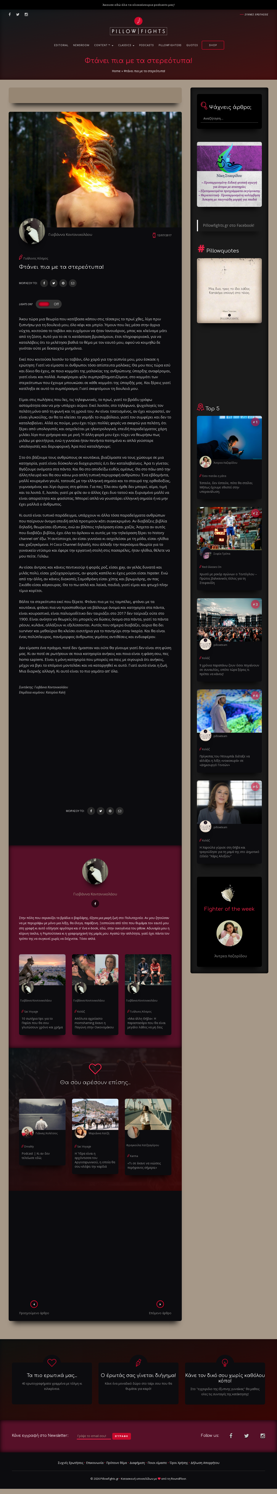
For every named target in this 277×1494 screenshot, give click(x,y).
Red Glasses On (211, 567)
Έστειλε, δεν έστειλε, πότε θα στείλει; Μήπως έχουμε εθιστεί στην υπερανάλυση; (226, 487)
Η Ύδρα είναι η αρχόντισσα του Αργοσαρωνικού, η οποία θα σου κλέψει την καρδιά (95, 1159)
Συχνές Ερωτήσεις (70, 1463)
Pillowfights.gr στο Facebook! (228, 225)
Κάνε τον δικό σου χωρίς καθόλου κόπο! (225, 1378)
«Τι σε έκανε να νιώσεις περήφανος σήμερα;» (144, 1165)
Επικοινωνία (94, 1463)
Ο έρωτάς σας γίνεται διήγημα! (138, 1375)
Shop (213, 45)
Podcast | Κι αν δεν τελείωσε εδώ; (36, 1155)
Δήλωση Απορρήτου (205, 1463)
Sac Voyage (31, 1011)
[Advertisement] (95, 1247)
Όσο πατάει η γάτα (214, 476)
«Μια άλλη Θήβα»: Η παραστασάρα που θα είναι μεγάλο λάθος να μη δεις (146, 1022)
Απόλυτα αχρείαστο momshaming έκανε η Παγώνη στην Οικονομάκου (94, 1022)
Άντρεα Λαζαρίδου (225, 463)
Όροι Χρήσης (179, 1463)
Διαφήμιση (137, 1463)
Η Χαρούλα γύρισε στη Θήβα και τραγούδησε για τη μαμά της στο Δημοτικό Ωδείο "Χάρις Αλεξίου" (229, 851)
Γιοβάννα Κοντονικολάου (70, 234)
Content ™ (103, 45)
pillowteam (220, 645)
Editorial (61, 45)
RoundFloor (178, 1479)
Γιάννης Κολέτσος (47, 1133)
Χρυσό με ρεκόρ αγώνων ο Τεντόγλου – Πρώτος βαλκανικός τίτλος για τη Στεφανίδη (228, 578)
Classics (126, 45)
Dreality (29, 1146)
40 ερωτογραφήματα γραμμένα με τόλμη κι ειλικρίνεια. (52, 1386)
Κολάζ (81, 1011)
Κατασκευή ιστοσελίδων (137, 1479)
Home (116, 71)
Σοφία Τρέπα (222, 554)
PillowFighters (170, 45)
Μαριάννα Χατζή (99, 1133)
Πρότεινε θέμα (116, 1463)
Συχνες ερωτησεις (256, 14)
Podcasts (146, 45)
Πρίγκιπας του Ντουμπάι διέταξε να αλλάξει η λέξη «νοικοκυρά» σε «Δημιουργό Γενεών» (225, 760)
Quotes (192, 45)
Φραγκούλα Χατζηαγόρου (142, 1145)
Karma (134, 1156)
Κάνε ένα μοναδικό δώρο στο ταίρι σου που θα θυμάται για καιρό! (138, 1386)
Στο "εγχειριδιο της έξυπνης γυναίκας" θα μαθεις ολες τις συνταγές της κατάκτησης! (224, 1391)
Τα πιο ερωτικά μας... (52, 1375)
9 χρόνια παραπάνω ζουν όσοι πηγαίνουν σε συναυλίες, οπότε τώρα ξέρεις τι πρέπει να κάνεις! (229, 669)
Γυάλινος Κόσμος (35, 258)
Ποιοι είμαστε (157, 1463)
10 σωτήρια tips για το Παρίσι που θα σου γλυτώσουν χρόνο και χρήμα (42, 1022)
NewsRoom (81, 45)
